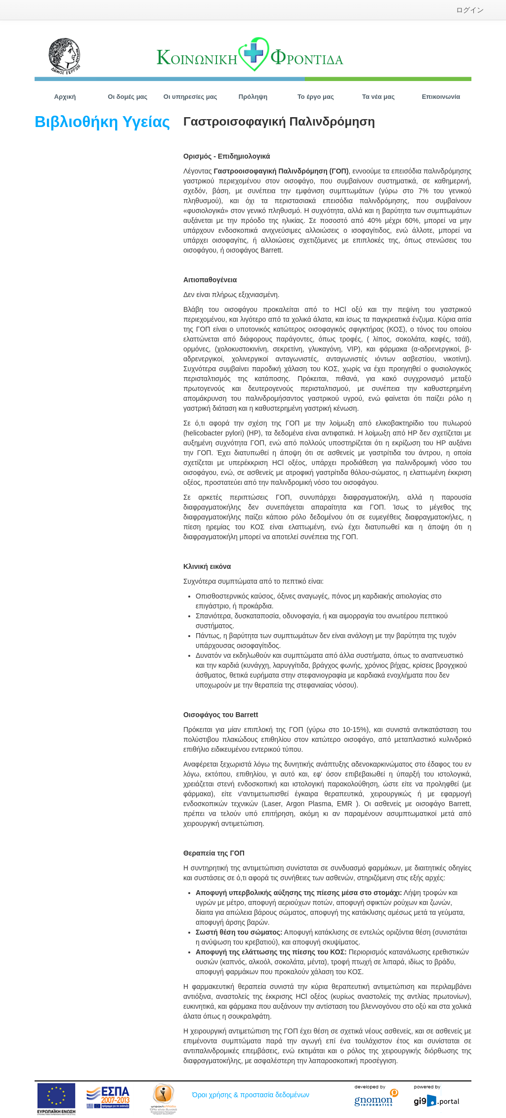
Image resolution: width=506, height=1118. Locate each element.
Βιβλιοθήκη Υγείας (102, 121)
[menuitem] (470, 10)
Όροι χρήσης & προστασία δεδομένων (250, 1095)
